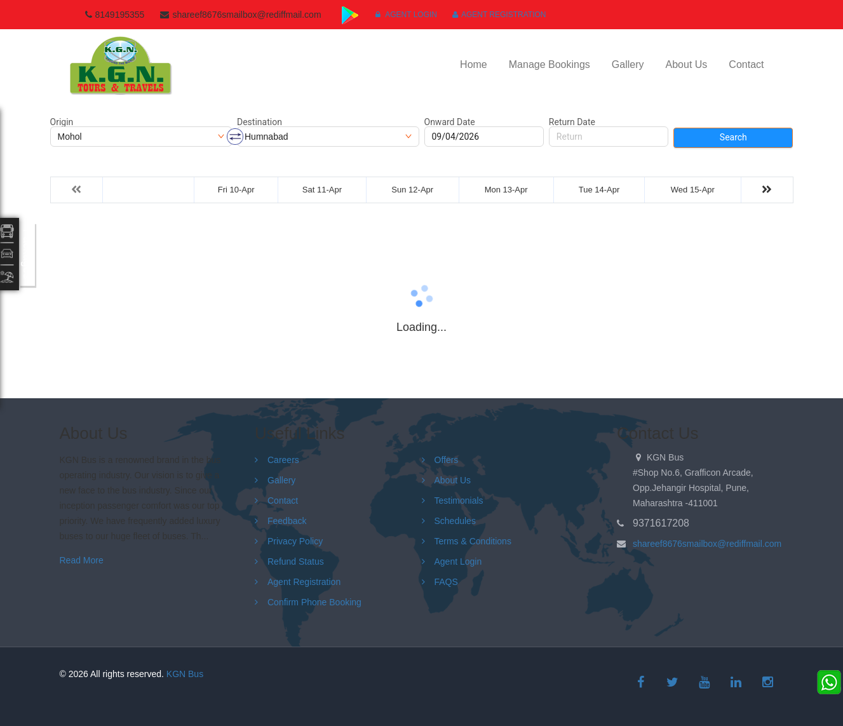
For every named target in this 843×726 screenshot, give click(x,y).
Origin (62, 122)
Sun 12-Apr (412, 189)
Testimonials (459, 500)
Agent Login (406, 14)
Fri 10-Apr (236, 189)
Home (473, 64)
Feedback (286, 521)
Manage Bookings (549, 64)
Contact (746, 64)
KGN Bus (184, 674)
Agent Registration (499, 14)
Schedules (455, 521)
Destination (259, 122)
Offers (447, 460)
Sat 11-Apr (322, 189)
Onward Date (449, 122)
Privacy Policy (295, 541)
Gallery (628, 64)
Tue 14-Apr (599, 189)
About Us (687, 64)
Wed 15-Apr (693, 189)
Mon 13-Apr (506, 189)
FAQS (446, 582)
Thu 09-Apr (148, 189)
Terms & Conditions (473, 541)
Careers (283, 460)
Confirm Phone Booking (314, 602)
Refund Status (295, 561)
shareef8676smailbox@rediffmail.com (707, 544)
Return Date (572, 122)
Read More (82, 560)
